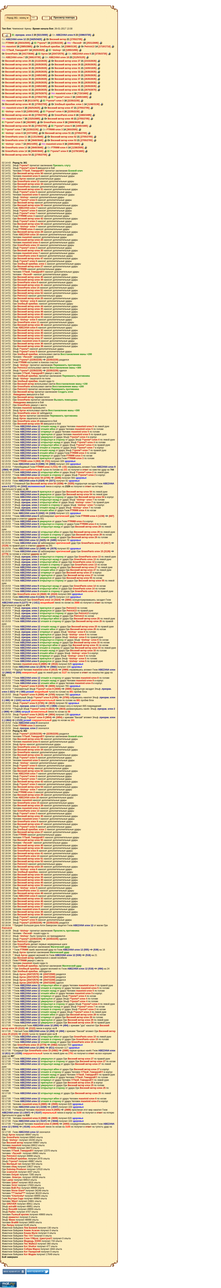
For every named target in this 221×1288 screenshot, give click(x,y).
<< (33, 17)
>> (46, 17)
